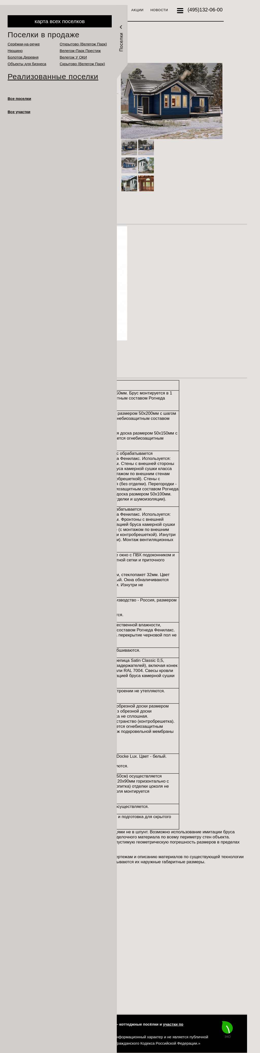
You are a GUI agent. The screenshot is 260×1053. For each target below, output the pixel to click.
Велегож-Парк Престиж (80, 50)
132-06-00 (205, 9)
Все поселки (19, 98)
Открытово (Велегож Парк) (83, 44)
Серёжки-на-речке (24, 44)
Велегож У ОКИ (73, 57)
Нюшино (15, 50)
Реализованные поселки (53, 76)
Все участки (19, 112)
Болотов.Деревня (23, 57)
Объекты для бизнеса (27, 64)
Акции (137, 10)
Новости (159, 10)
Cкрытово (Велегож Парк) (82, 64)
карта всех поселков (60, 21)
